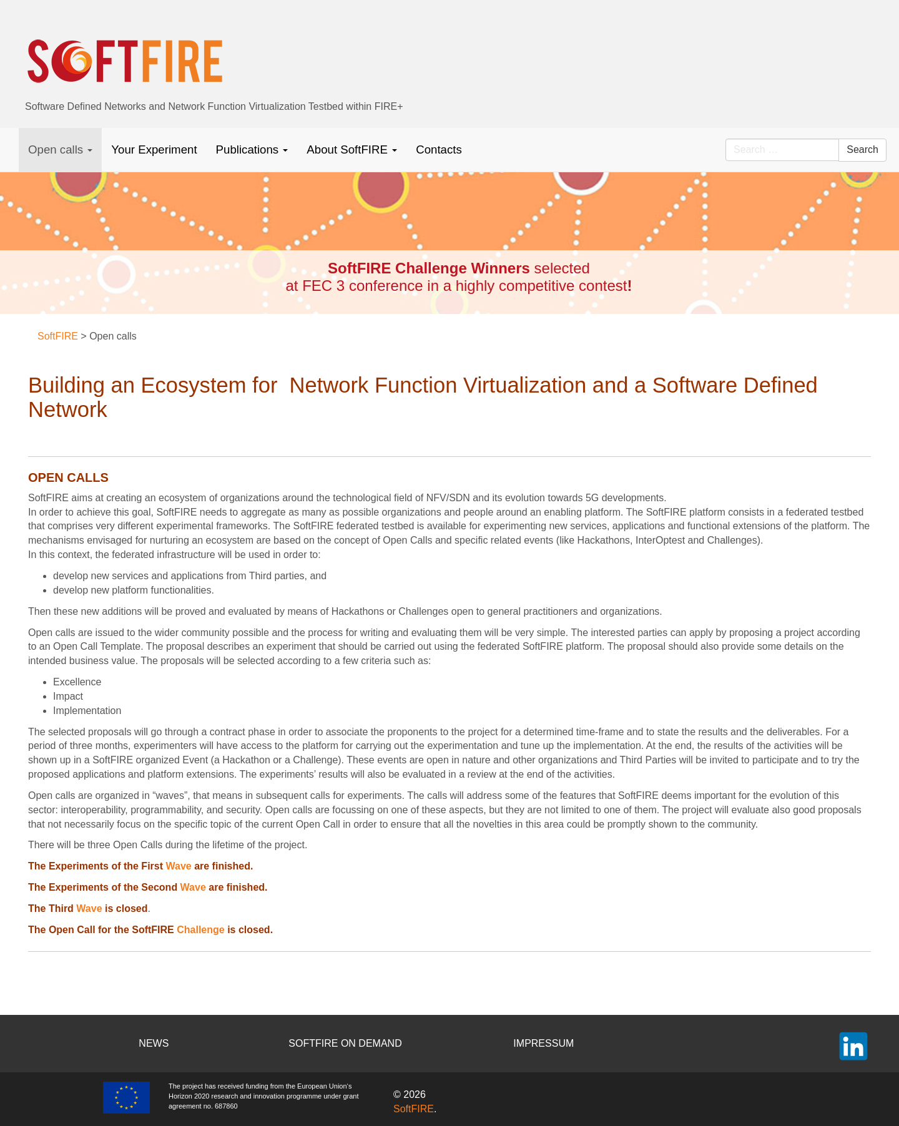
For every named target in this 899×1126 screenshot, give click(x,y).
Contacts (439, 149)
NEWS (154, 1043)
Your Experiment (154, 149)
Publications (252, 149)
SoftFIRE (413, 1109)
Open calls (60, 149)
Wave (178, 866)
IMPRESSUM (543, 1043)
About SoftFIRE (352, 149)
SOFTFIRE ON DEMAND (344, 1043)
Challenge (200, 929)
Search (862, 149)
